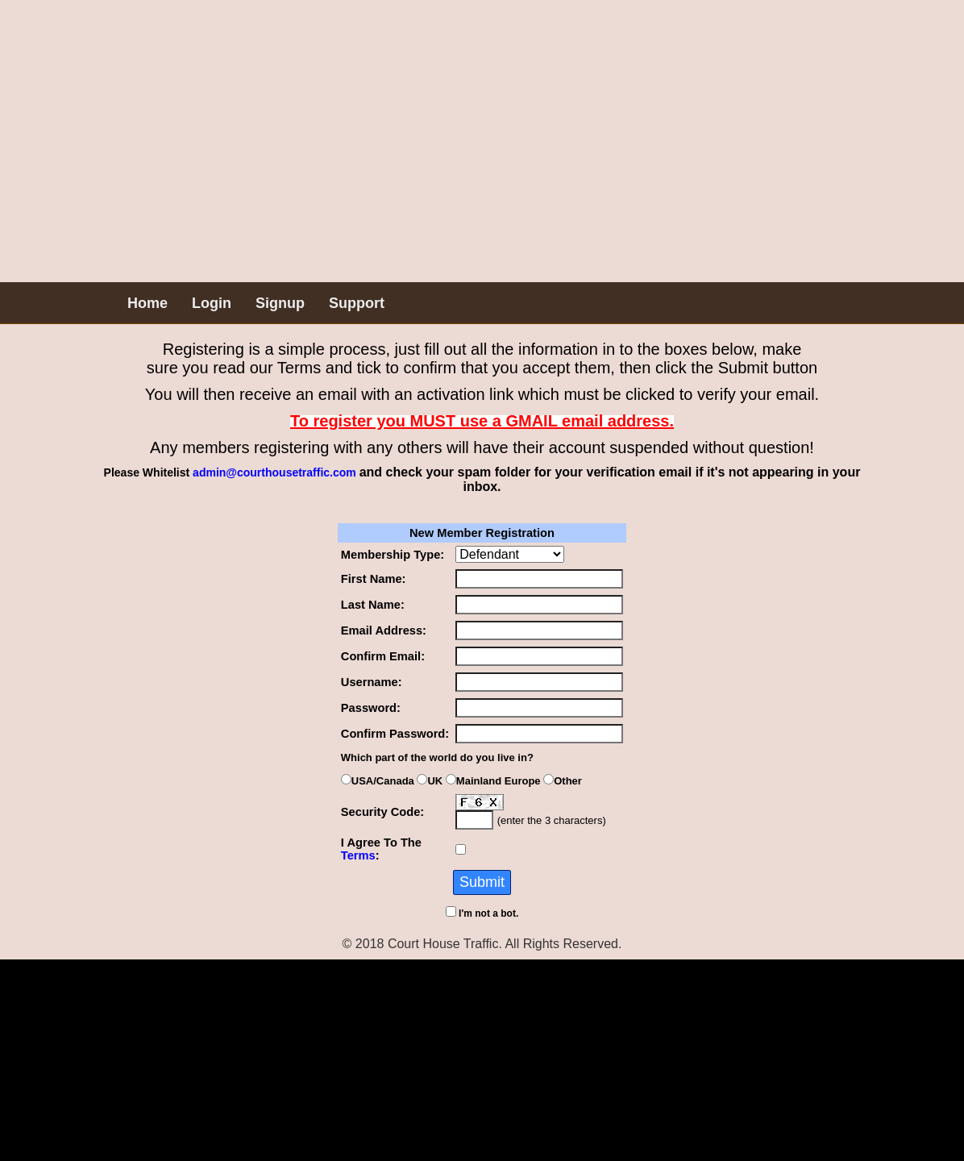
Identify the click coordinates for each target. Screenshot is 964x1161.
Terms (358, 855)
